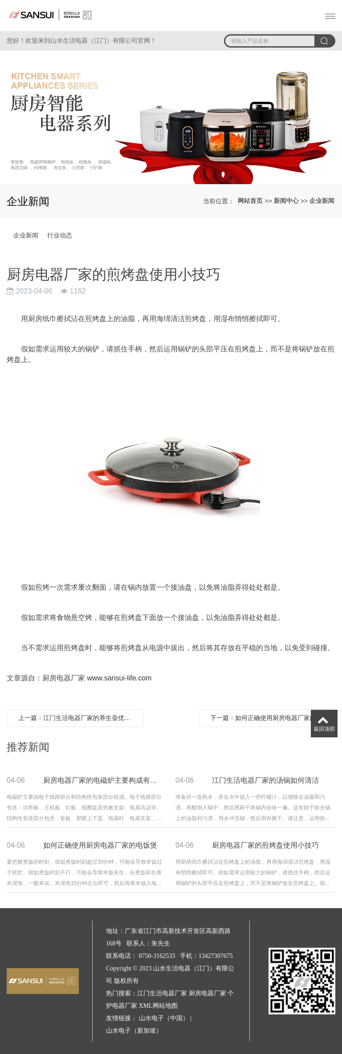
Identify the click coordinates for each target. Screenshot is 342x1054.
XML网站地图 (158, 1005)
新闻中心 (286, 200)
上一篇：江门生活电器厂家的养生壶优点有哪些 (77, 717)
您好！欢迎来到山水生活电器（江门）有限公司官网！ (81, 40)
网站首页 (250, 200)
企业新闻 (321, 200)
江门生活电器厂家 (162, 993)
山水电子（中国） (164, 1018)
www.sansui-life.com (119, 678)
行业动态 (59, 235)
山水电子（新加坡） (134, 1030)
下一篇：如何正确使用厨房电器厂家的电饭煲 (269, 717)
